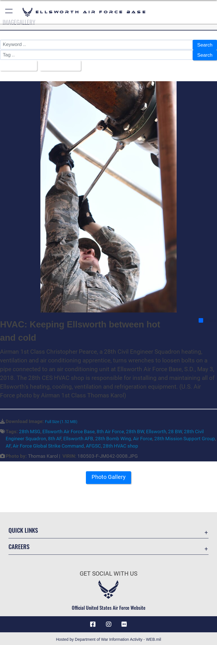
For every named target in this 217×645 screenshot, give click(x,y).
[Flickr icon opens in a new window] (124, 622)
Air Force (142, 437)
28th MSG (29, 429)
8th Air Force (110, 429)
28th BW (135, 429)
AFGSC (93, 444)
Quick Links (23, 528)
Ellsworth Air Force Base (68, 429)
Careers (18, 544)
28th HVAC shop (120, 444)
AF (8, 444)
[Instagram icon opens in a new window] (108, 622)
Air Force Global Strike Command (48, 444)
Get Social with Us (108, 572)
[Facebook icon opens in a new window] (92, 622)
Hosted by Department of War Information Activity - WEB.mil (108, 637)
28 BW (175, 429)
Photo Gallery (108, 475)
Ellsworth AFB (78, 437)
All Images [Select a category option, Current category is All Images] (17, 64)
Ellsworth (156, 429)
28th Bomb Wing (113, 437)
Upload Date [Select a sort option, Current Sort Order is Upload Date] (59, 64)
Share (207, 318)
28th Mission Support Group (184, 437)
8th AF (54, 437)
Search (204, 45)
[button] (9, 12)
